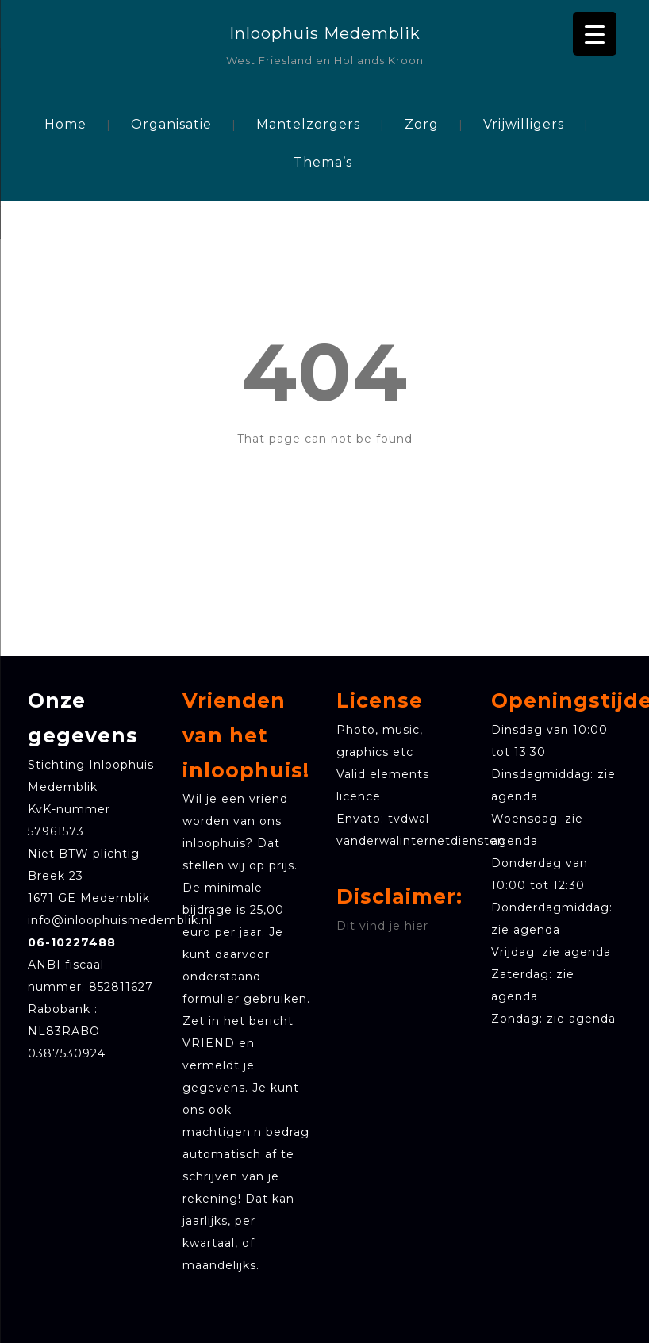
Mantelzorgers (308, 124)
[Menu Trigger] (594, 34)
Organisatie (171, 124)
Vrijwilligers (523, 124)
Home (65, 124)
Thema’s (323, 162)
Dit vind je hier (382, 926)
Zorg (422, 124)
